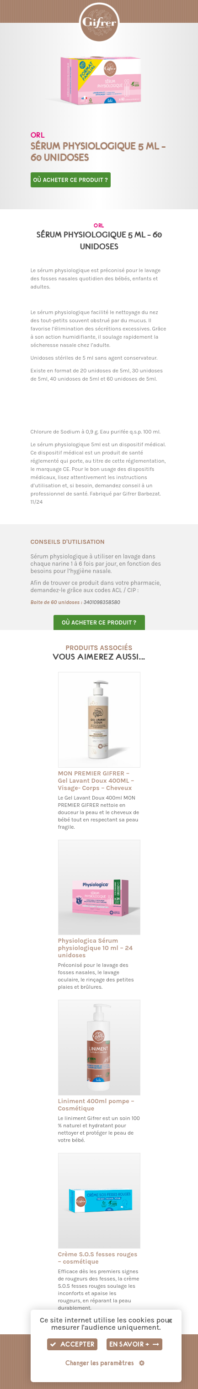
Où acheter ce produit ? (70, 179)
